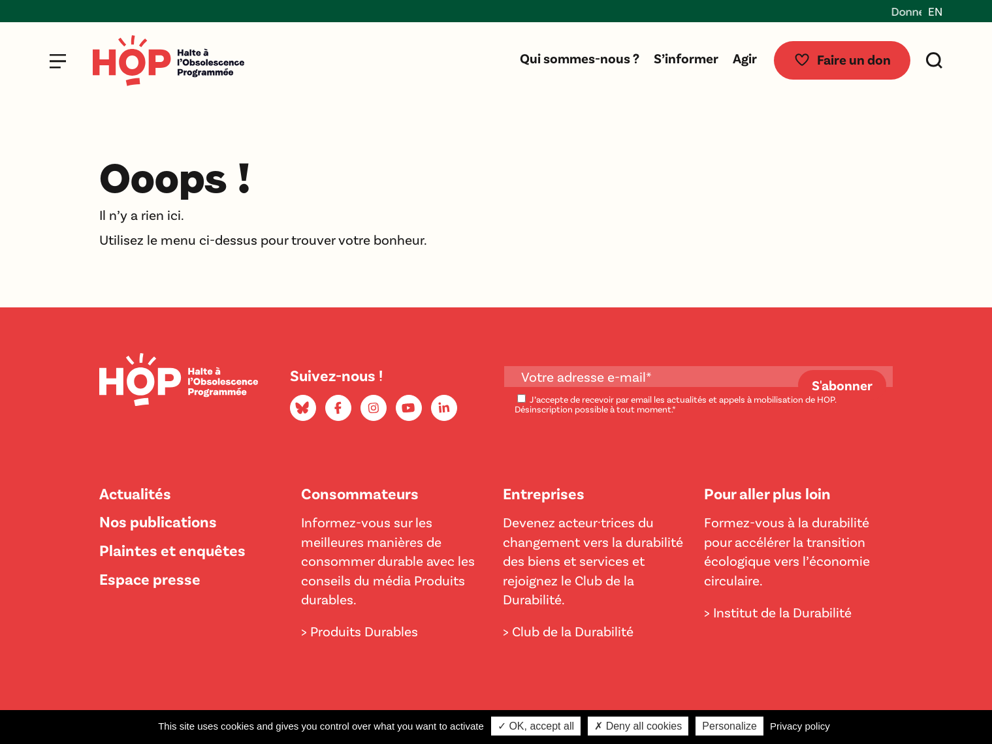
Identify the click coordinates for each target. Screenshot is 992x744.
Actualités (135, 493)
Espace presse (149, 578)
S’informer (686, 58)
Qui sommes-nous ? (579, 58)
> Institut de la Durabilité (778, 612)
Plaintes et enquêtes (172, 549)
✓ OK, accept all (536, 726)
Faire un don (842, 59)
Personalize (729, 726)
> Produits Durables (359, 631)
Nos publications (158, 521)
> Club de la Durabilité (568, 631)
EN (935, 11)
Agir (745, 58)
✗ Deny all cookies (638, 726)
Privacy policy (800, 726)
